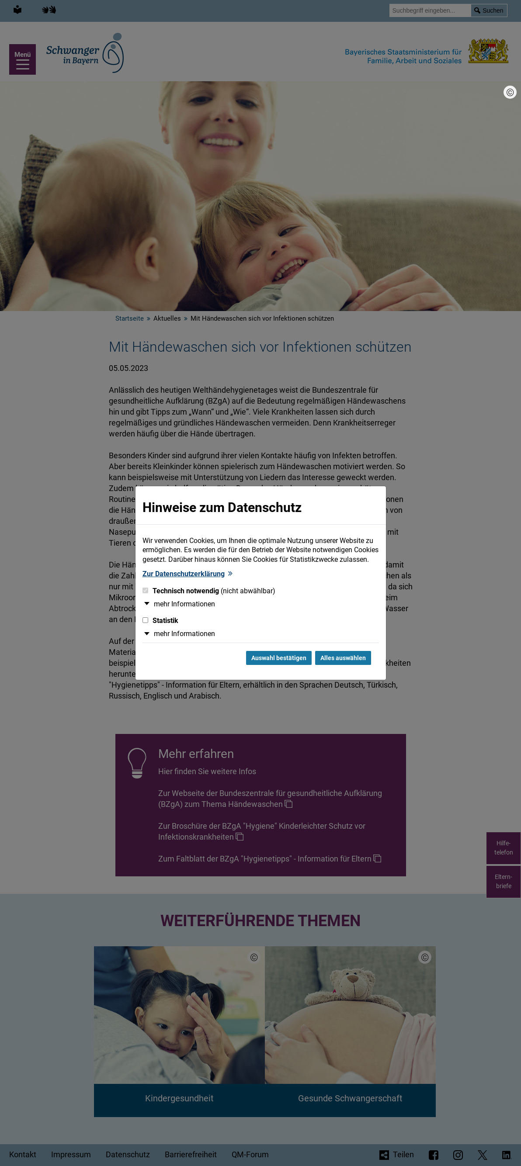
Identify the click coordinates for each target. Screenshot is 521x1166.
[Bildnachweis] (510, 92)
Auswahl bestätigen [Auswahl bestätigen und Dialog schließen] (278, 657)
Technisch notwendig (208, 591)
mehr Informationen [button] (184, 604)
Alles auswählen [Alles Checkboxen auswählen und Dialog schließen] (343, 657)
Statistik (160, 620)
